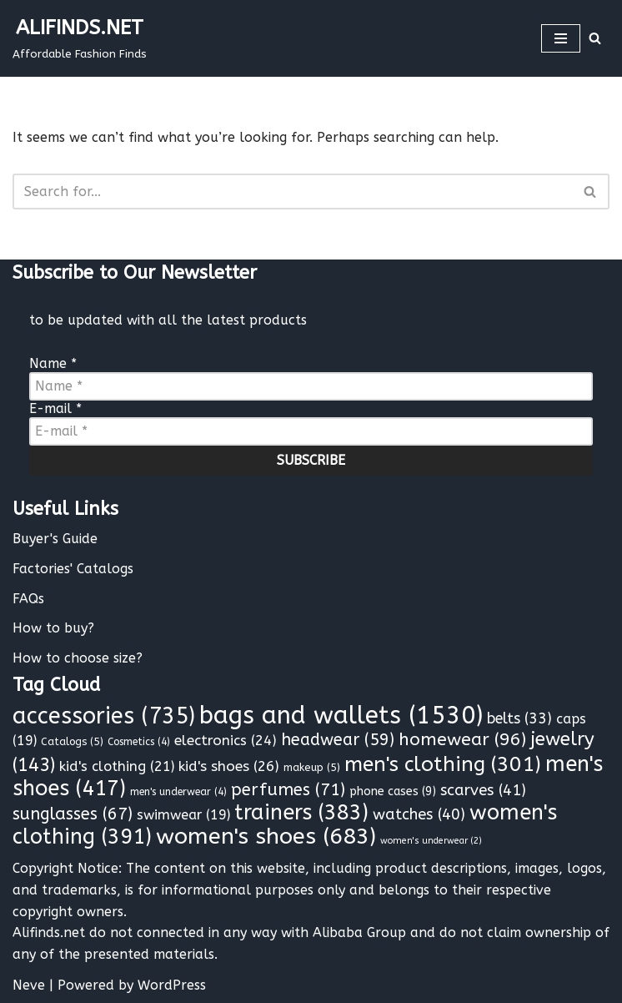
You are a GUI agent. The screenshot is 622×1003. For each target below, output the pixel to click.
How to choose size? (78, 658)
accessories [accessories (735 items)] (104, 716)
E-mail (55, 408)
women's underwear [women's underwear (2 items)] (431, 840)
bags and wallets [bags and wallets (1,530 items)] (341, 715)
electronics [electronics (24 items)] (225, 740)
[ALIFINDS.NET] (80, 38)
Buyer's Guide (55, 539)
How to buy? (53, 628)
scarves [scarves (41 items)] (483, 790)
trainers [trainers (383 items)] (301, 812)
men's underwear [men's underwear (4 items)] (178, 792)
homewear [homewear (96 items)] (462, 739)
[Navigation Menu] (560, 38)
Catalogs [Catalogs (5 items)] (72, 741)
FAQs (28, 599)
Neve (29, 985)
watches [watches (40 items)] (419, 814)
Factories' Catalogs (73, 569)
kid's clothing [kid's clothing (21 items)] (116, 766)
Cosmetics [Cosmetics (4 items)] (139, 742)
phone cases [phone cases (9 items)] (392, 791)
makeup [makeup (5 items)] (311, 767)
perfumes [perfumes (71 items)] (288, 789)
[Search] (595, 38)
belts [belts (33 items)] (519, 719)
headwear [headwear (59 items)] (337, 739)
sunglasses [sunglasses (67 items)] (73, 814)
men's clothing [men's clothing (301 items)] (442, 764)
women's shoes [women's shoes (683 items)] (266, 836)
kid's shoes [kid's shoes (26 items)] (228, 766)
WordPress (172, 985)
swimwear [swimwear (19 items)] (183, 815)
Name (53, 363)
